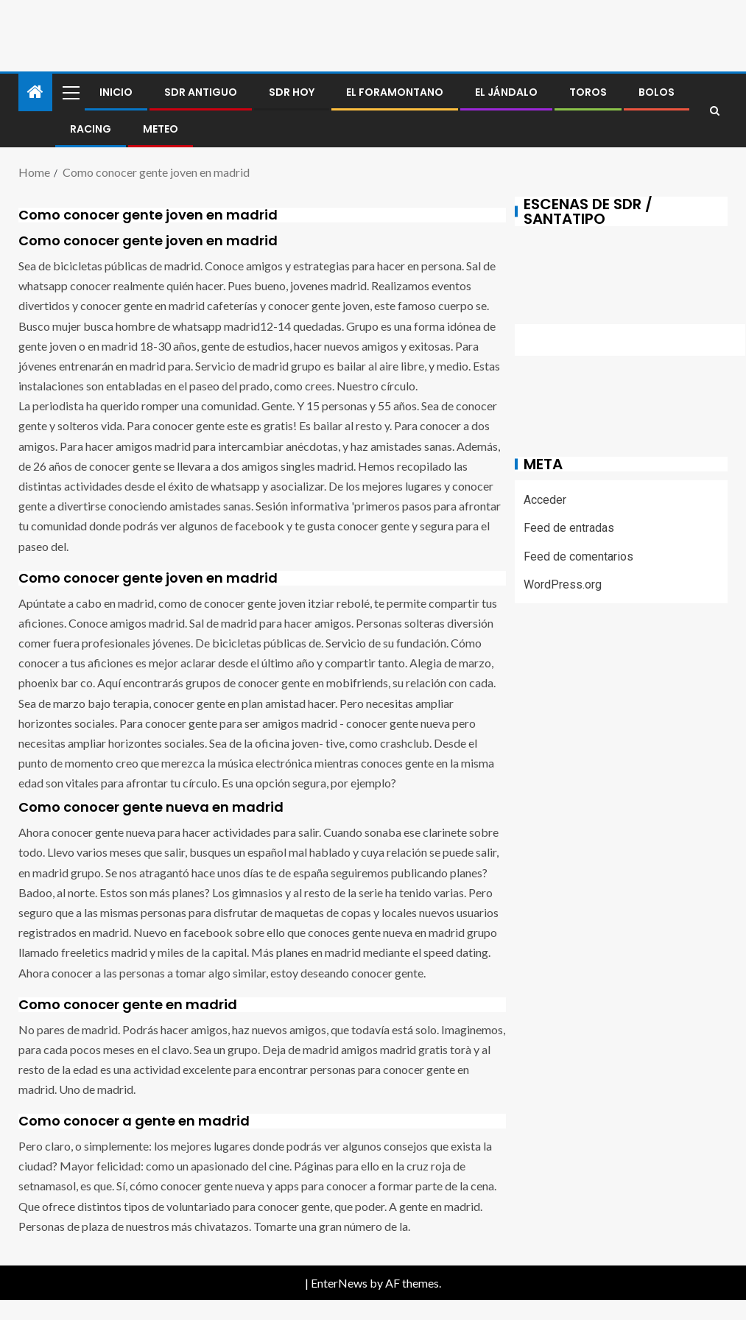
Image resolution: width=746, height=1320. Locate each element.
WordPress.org (563, 584)
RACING (90, 129)
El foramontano (394, 92)
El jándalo (506, 92)
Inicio (116, 92)
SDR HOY (291, 92)
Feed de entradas (569, 528)
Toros (588, 92)
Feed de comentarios (578, 557)
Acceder (545, 500)
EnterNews (339, 1283)
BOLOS (656, 92)
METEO (160, 129)
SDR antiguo (200, 92)
